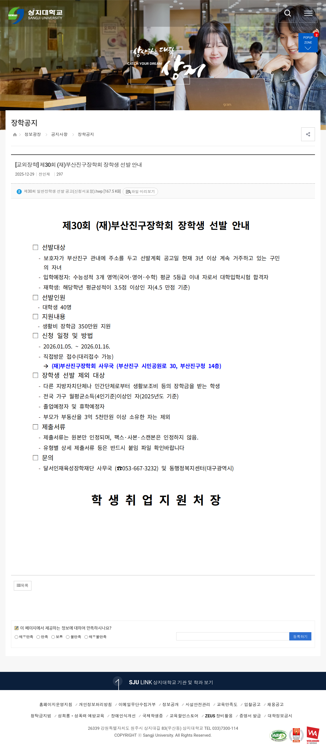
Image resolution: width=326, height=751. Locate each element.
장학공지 (86, 134)
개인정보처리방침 (95, 704)
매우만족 (24, 637)
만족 (42, 637)
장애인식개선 (123, 716)
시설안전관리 (197, 704)
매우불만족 (95, 637)
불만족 (73, 637)
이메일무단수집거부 (137, 704)
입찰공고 (252, 704)
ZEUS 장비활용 (219, 716)
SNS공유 (308, 134)
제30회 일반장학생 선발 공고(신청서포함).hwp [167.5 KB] (69, 192)
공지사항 (59, 134)
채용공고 (275, 704)
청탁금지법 (41, 716)
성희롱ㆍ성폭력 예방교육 (81, 716)
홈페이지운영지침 (55, 704)
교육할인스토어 (184, 716)
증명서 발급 (250, 716)
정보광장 (33, 134)
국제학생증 (152, 716)
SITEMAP (308, 13)
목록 (22, 585)
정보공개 (170, 704)
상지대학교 (35, 15)
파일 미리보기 (140, 191)
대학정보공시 (280, 716)
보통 (57, 637)
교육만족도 (227, 704)
